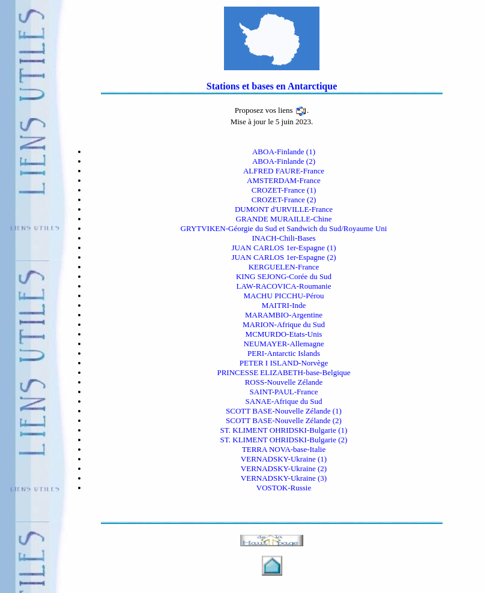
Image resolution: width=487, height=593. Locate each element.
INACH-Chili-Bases (283, 237)
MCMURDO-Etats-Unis (284, 334)
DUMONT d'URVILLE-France (284, 209)
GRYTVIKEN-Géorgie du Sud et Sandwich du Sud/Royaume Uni (284, 228)
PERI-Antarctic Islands (283, 353)
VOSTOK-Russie (284, 487)
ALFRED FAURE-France (283, 170)
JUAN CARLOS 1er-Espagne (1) (283, 247)
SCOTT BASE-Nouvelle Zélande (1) (284, 410)
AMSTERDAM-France (284, 180)
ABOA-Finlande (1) (283, 151)
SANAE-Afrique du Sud (284, 401)
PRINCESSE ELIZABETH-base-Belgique (283, 372)
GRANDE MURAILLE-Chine (284, 218)
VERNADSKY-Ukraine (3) (284, 478)
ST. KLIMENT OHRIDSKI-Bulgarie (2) (284, 439)
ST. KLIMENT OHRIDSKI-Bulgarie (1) (284, 430)
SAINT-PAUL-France (284, 391)
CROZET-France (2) (284, 199)
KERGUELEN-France (284, 266)
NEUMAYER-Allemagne (284, 343)
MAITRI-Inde (284, 305)
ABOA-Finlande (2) (283, 161)
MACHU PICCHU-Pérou (284, 295)
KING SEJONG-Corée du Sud (283, 276)
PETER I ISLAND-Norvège (284, 362)
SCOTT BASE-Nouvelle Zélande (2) (284, 420)
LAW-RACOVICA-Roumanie (284, 285)
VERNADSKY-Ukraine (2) (284, 468)
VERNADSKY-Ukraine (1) (284, 458)
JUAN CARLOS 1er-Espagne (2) (283, 257)
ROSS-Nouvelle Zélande (284, 382)
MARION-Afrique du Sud (284, 324)
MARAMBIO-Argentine (283, 314)
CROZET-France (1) (284, 189)
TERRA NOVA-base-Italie (283, 449)
